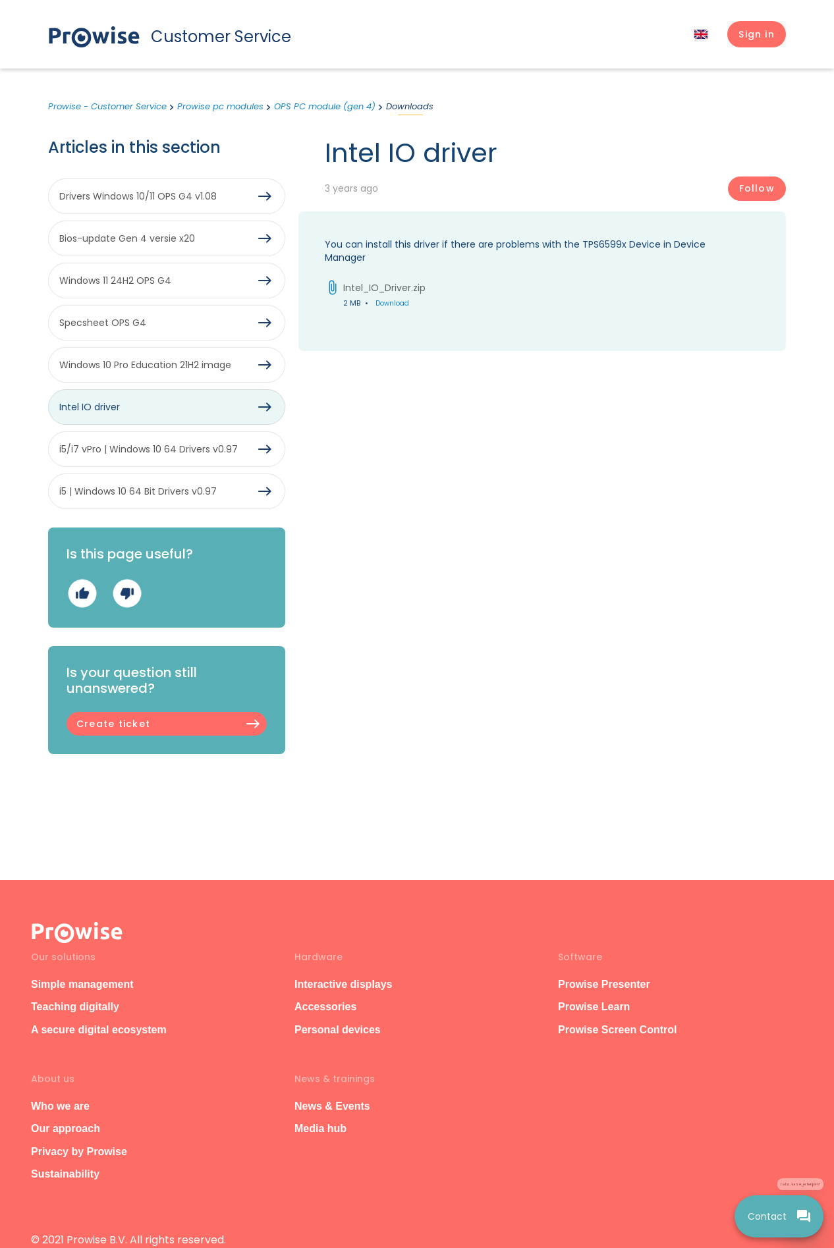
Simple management (82, 984)
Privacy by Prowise (79, 1151)
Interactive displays (343, 984)
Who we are (60, 1106)
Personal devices (337, 1029)
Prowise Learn (594, 1006)
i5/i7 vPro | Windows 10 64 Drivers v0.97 (148, 449)
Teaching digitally (75, 1006)
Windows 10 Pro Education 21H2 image (145, 364)
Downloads (409, 106)
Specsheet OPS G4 (102, 322)
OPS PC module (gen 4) (324, 106)
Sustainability (65, 1174)
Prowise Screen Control (617, 1029)
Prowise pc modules (220, 106)
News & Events (332, 1106)
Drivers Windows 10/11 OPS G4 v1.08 (138, 196)
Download (392, 303)
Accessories (325, 1006)
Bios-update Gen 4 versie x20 (127, 238)
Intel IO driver (89, 407)
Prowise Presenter (604, 984)
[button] (756, 34)
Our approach (65, 1128)
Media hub (320, 1128)
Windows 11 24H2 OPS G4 (115, 280)
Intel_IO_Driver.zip (384, 287)
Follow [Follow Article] (757, 188)
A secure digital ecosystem (99, 1029)
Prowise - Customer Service (107, 106)
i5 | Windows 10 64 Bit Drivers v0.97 (138, 491)
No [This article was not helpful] (127, 593)
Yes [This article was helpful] (82, 593)
